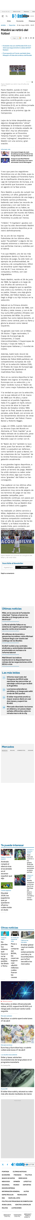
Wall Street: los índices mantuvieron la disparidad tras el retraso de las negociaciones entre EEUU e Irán (17, 660)
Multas (5, 1208)
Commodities (21, 750)
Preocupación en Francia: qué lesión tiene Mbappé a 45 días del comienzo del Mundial (17, 54)
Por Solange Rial (5, 1065)
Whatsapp (27, 1164)
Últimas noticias (19, 1172)
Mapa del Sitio (14, 1198)
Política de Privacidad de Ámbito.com (17, 1201)
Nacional (6, 1185)
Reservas (26, 11)
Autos (26, 1191)
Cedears (30, 750)
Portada (5, 1172)
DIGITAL (7, 1215)
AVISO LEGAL (7, 1205)
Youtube (22, 1164)
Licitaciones (16, 1208)
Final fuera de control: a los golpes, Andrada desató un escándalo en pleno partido (30, 863)
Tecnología (22, 1195)
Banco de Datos (8, 1178)
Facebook (7, 1164)
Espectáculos (7, 1195)
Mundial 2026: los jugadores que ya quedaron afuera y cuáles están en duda (6, 901)
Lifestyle (27, 1181)
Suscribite (24, 567)
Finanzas (17, 1175)
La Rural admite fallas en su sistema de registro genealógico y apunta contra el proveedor (17, 626)
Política (28, 1175)
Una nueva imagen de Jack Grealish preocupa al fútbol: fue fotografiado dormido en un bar (22, 154)
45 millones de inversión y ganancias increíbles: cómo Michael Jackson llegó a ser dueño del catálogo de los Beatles (17, 637)
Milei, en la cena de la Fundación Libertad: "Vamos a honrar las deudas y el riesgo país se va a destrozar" (16, 616)
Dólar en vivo (16, 11)
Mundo (16, 1185)
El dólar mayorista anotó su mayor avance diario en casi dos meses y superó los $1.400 (19, 700)
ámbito (3, 25)
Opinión (16, 1181)
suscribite (26, 16)
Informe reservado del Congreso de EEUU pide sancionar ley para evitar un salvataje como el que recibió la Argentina (19, 681)
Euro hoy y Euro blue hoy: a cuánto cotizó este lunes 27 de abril (16, 1048)
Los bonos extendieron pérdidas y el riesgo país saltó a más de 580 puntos (20, 691)
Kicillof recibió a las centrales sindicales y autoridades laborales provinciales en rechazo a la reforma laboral (17, 649)
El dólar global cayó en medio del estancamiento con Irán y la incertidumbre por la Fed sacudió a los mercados (27, 954)
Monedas (5, 750)
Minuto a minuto (7, 1001)
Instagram (12, 1164)
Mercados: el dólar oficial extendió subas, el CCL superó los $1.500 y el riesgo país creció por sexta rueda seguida (16, 1007)
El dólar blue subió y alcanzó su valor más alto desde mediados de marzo (17, 1092)
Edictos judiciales (23, 1205)
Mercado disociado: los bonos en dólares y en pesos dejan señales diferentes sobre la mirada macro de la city (20, 709)
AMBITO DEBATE (27, 1215)
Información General (11, 1191)
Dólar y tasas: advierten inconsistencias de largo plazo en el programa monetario (16, 1059)
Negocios (6, 1181)
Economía (19, 21)
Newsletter (29, 1164)
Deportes (12, 25)
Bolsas (12, 750)
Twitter (3, 1164)
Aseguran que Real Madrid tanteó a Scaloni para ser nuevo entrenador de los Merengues (22, 160)
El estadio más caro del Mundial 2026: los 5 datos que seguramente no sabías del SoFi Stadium (17, 48)
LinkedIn (17, 1164)
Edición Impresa (8, 1188)
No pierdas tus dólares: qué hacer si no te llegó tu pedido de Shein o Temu (5, 954)
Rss (3, 1198)
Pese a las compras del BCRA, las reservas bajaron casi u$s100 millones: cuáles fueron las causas (15, 960)
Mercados (23, 1178)
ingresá (32, 16)
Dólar (9, 21)
